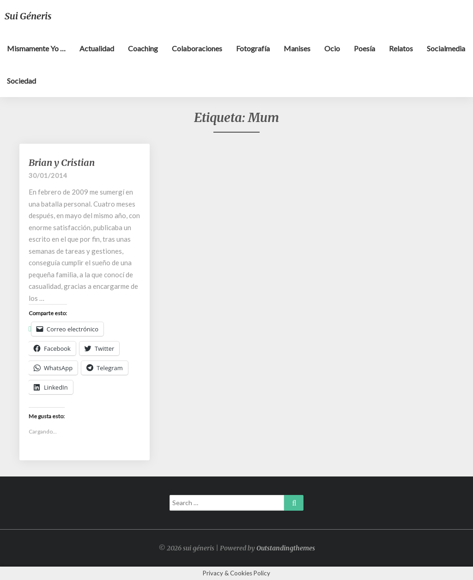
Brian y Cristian (62, 162)
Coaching (143, 48)
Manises (297, 48)
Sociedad (21, 80)
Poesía (364, 48)
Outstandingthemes (285, 548)
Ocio (332, 48)
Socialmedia (446, 48)
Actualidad (96, 48)
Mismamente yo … (36, 48)
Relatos (401, 48)
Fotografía (253, 48)
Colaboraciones (197, 48)
